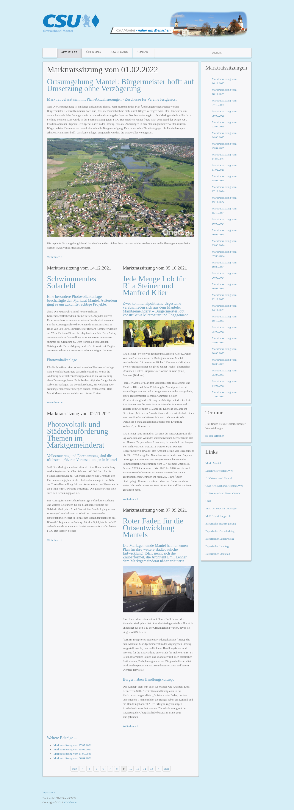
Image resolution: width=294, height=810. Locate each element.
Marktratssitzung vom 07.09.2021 (155, 510)
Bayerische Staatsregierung (220, 523)
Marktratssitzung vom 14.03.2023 (224, 383)
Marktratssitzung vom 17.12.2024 (224, 189)
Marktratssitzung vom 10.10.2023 (224, 318)
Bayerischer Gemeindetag (220, 531)
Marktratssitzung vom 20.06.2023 (224, 351)
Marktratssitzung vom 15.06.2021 (72, 749)
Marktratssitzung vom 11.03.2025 (224, 156)
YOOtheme (70, 802)
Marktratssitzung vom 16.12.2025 (224, 81)
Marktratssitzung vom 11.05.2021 (72, 753)
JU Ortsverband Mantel (218, 478)
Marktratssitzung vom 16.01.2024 (224, 286)
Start (74, 768)
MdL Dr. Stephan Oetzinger (221, 508)
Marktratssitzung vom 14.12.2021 (79, 268)
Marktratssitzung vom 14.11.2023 (224, 308)
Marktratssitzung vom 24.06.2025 (224, 135)
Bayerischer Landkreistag (219, 538)
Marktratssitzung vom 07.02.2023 (224, 394)
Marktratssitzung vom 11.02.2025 (224, 167)
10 (130, 768)
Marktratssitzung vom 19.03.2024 (224, 264)
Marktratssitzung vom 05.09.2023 (224, 329)
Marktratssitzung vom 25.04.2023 (224, 372)
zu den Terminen (214, 435)
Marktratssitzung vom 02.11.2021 (79, 413)
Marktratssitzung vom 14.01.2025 (224, 178)
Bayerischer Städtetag (217, 553)
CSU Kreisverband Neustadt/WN (224, 485)
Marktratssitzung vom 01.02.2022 (102, 69)
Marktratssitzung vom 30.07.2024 (224, 232)
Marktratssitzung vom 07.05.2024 (224, 254)
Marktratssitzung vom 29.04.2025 (224, 146)
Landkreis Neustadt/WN (219, 470)
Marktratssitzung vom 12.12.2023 (224, 297)
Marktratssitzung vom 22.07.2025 (224, 124)
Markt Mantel (213, 463)
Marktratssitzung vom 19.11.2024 (224, 200)
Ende (166, 768)
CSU (208, 500)
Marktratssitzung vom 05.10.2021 (155, 268)
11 (137, 768)
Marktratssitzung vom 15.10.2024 (224, 210)
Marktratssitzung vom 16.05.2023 (224, 362)
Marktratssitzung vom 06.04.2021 (72, 758)
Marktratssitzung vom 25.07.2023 (224, 340)
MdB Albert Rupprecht (218, 516)
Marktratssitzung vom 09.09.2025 (224, 113)
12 (144, 768)
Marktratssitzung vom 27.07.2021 (72, 745)
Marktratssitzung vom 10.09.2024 (224, 221)
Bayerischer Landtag (217, 546)
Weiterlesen (54, 256)
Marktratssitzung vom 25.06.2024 (224, 243)
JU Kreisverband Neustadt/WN (222, 493)
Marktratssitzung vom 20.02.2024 (224, 275)
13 (151, 768)
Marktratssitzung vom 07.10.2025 (224, 102)
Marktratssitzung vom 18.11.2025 (224, 92)
